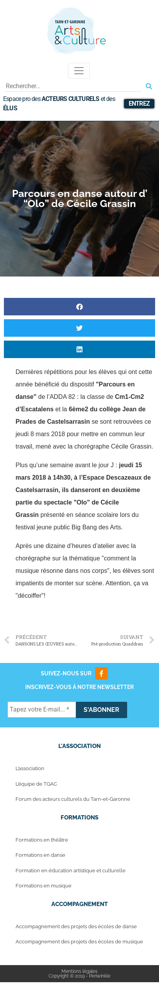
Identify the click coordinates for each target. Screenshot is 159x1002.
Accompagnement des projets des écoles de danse (76, 926)
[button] (79, 306)
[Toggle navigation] (79, 70)
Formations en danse (40, 855)
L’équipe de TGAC (36, 784)
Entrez (139, 103)
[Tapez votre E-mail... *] (42, 709)
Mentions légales (79, 971)
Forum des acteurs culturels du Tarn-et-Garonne (73, 799)
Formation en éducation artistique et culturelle (71, 870)
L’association (30, 768)
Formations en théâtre (42, 840)
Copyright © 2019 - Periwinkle (79, 976)
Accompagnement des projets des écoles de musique (79, 942)
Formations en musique (44, 886)
